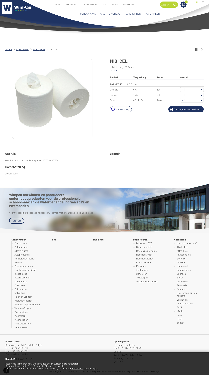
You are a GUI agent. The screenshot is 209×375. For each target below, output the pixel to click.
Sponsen (181, 273)
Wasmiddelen (21, 319)
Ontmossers (20, 243)
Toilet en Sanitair (23, 296)
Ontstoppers (20, 289)
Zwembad (114, 13)
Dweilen (181, 262)
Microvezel (182, 266)
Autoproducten (22, 254)
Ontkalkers (19, 285)
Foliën (180, 307)
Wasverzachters (22, 323)
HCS (179, 318)
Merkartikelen (21, 327)
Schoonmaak (88, 13)
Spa (102, 13)
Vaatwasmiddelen (23, 300)
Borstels (181, 258)
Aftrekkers (182, 250)
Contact (114, 4)
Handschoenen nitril (187, 243)
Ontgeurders (20, 281)
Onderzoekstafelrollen (147, 281)
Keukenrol (141, 266)
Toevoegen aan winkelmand (185, 109)
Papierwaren (133, 13)
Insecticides (20, 273)
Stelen (180, 277)
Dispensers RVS (144, 246)
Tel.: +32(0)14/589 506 (16, 347)
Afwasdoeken (184, 254)
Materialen (153, 13)
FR (203, 2)
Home (57, 4)
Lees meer (115, 69)
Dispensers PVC (144, 243)
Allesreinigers (21, 250)
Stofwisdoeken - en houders (187, 294)
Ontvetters (19, 292)
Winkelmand (186, 2)
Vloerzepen (19, 315)
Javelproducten (22, 277)
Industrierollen (143, 262)
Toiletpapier (142, 277)
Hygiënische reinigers (25, 269)
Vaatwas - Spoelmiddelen (27, 304)
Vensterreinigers (22, 308)
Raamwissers (184, 269)
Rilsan (180, 314)
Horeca (18, 262)
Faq (104, 4)
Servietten (141, 273)
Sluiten (206, 355)
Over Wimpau (71, 4)
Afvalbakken (183, 246)
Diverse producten (23, 266)
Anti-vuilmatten (185, 303)
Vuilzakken (182, 299)
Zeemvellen (182, 285)
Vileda (180, 311)
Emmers (181, 289)
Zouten (180, 322)
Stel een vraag (120, 109)
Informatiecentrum (90, 4)
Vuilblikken (182, 281)
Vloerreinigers (21, 311)
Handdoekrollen (144, 254)
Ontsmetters (20, 246)
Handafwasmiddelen (24, 258)
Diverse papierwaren (146, 250)
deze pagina (77, 368)
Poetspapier (39, 49)
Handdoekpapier (144, 258)
